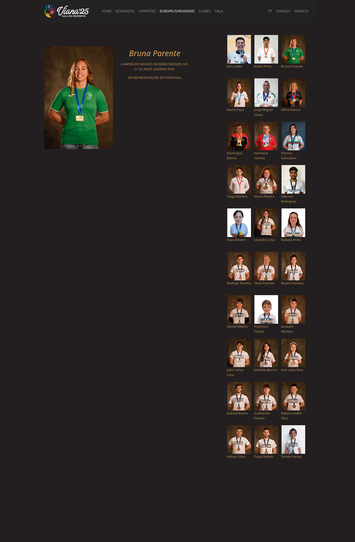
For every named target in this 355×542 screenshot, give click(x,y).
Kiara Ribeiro (236, 239)
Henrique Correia (261, 155)
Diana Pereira (264, 196)
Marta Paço (235, 109)
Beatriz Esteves (292, 283)
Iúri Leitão (234, 66)
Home (106, 11)
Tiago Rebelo (263, 456)
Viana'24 (283, 11)
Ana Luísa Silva (292, 370)
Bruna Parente (292, 66)
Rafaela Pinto (291, 239)
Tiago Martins (237, 196)
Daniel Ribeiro (237, 326)
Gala (219, 11)
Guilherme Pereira (262, 415)
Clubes (205, 11)
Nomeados (125, 11)
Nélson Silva (236, 456)
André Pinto (263, 66)
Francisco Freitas (261, 329)
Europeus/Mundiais (177, 11)
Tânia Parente (264, 283)
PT (270, 11)
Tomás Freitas (291, 456)
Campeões (147, 11)
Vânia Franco (290, 109)
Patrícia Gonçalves (288, 155)
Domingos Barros (234, 155)
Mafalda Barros (265, 370)
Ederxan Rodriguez (288, 198)
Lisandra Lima (264, 239)
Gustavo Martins (287, 329)
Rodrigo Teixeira (239, 283)
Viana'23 (301, 11)
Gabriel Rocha (237, 413)
